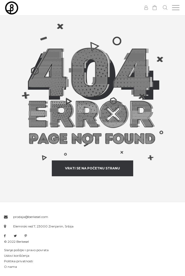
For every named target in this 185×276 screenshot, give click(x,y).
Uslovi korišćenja (16, 256)
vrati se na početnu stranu (92, 168)
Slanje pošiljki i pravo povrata (26, 250)
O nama (10, 267)
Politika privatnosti (18, 261)
